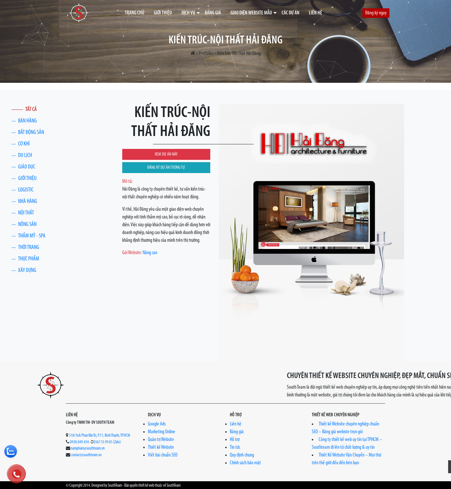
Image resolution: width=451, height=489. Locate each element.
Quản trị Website (161, 439)
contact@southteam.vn (86, 455)
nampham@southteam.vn (88, 448)
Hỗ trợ (235, 439)
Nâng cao (150, 253)
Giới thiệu (163, 13)
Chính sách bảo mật (245, 463)
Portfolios (206, 53)
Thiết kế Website (161, 447)
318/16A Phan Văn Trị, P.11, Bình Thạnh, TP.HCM (99, 436)
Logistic (25, 190)
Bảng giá (213, 13)
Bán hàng (27, 121)
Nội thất (26, 213)
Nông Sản (27, 224)
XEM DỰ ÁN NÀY (166, 154)
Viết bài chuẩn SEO (162, 455)
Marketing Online (161, 432)
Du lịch (25, 155)
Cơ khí (24, 144)
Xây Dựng (27, 270)
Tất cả (31, 109)
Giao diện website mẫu (251, 13)
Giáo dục (26, 167)
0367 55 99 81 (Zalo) (107, 442)
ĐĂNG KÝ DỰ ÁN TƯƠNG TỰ (166, 167)
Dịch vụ (188, 13)
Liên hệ (315, 13)
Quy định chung (242, 455)
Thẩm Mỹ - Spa (31, 236)
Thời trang (28, 247)
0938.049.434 (79, 442)
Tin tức (235, 447)
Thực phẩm (28, 259)
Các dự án (290, 13)
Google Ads (157, 424)
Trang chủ (134, 13)
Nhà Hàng (27, 201)
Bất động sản (31, 132)
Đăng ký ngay (376, 13)
